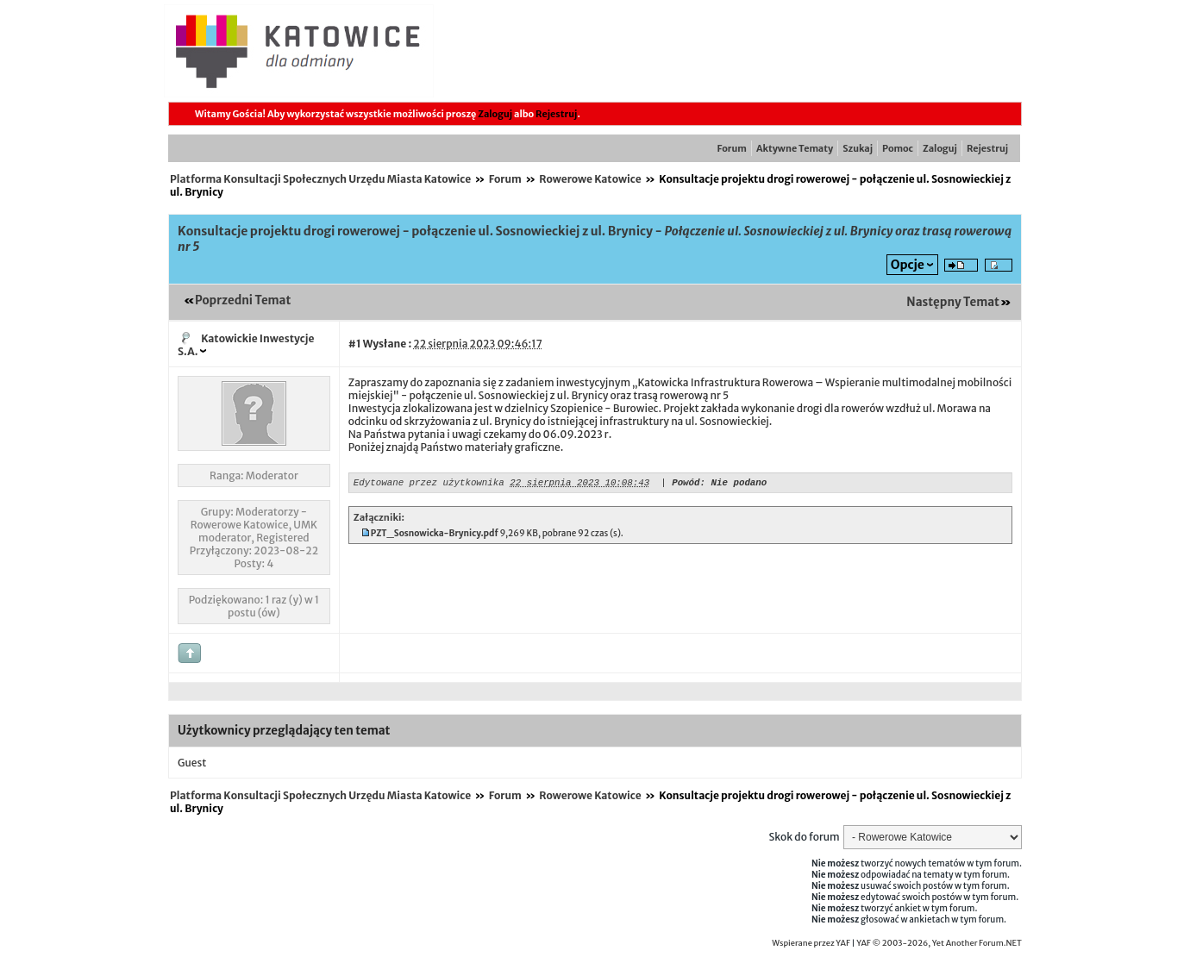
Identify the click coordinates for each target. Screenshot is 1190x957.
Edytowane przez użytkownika (429, 484)
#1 (354, 343)
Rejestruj (556, 114)
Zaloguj (495, 114)
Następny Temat (952, 302)
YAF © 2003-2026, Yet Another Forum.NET (939, 943)
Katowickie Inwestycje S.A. (246, 345)
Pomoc (897, 148)
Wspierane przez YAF (811, 943)
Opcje (907, 264)
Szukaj (857, 148)
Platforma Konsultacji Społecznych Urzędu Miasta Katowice (320, 178)
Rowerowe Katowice (590, 178)
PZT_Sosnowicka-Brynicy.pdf (434, 535)
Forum (732, 148)
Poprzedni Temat (243, 300)
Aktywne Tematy (794, 148)
